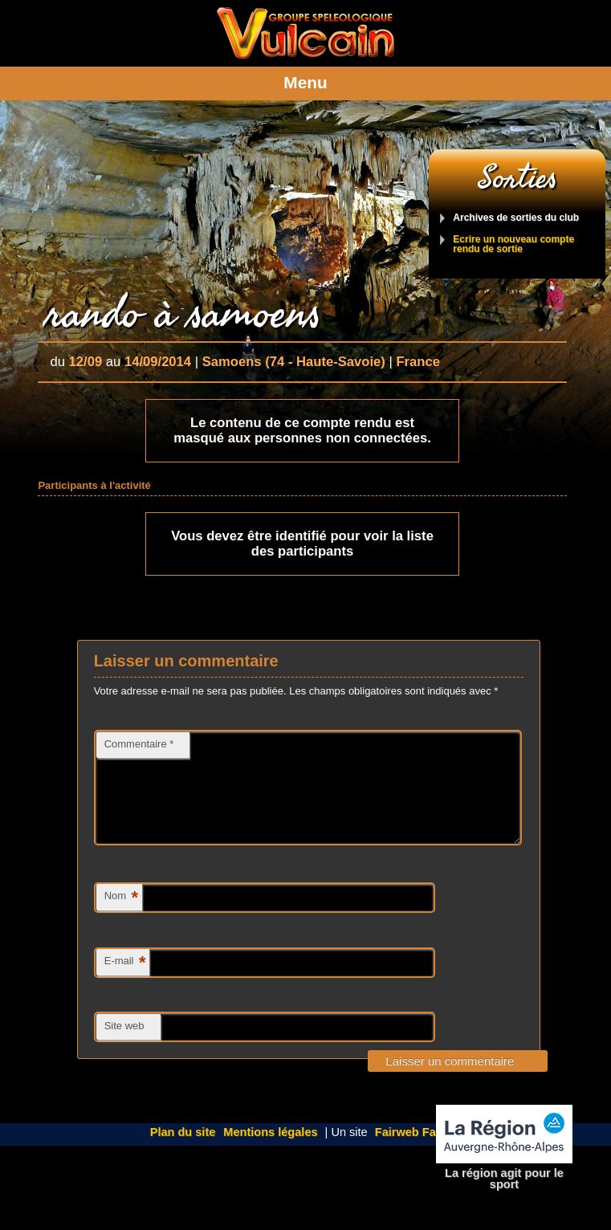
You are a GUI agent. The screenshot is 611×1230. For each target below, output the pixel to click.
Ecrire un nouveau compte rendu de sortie (513, 244)
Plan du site (183, 1151)
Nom (121, 917)
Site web (124, 1045)
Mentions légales (270, 1151)
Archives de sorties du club (516, 218)
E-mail (125, 982)
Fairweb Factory (420, 1151)
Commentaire (139, 744)
